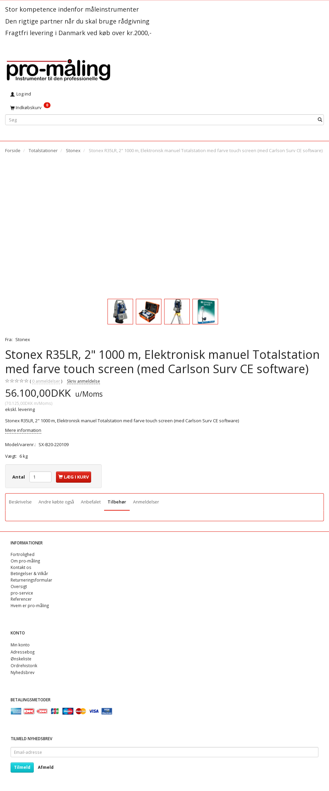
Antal (19, 477)
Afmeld (46, 767)
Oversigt (19, 586)
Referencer (21, 599)
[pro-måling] (58, 69)
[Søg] (320, 119)
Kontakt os (21, 567)
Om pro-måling (25, 560)
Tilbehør (117, 502)
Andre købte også (56, 502)
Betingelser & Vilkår (29, 573)
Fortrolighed (22, 554)
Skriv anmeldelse (83, 381)
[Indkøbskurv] (164, 107)
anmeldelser (46, 381)
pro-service (22, 593)
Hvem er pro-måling (30, 605)
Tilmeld (22, 767)
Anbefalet (91, 502)
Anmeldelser (146, 502)
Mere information (23, 430)
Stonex (22, 339)
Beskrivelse (20, 502)
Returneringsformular (31, 580)
